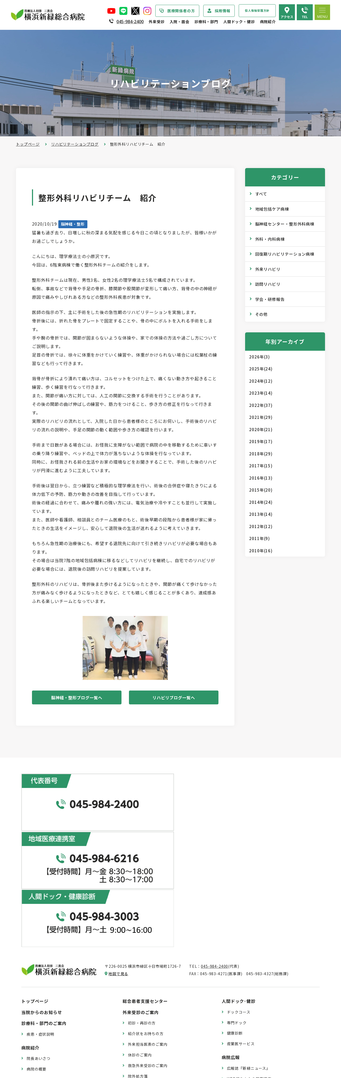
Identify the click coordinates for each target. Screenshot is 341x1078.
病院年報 (34, 1031)
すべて (261, 194)
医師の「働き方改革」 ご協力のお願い (162, 971)
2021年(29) (261, 417)
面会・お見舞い (142, 1037)
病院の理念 (36, 942)
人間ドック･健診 (239, 864)
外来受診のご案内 (141, 875)
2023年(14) (261, 393)
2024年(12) (261, 381)
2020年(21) (261, 429)
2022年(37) (261, 405)
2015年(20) (261, 490)
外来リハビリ (268, 269)
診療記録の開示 (142, 960)
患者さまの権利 (40, 974)
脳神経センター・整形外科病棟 (285, 224)
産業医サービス (241, 906)
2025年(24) (261, 368)
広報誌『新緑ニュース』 (248, 931)
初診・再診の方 (142, 885)
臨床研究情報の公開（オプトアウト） (60, 1052)
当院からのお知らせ (41, 875)
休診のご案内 (140, 917)
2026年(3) (259, 357)
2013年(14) (261, 514)
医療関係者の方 (181, 10)
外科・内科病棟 (270, 239)
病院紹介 (268, 21)
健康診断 (235, 896)
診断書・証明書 (142, 949)
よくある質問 (239, 1008)
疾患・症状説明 (40, 897)
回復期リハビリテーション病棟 (285, 254)
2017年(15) (261, 465)
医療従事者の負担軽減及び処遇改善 (58, 995)
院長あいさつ (38, 921)
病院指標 (34, 1041)
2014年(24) (261, 502)
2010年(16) (261, 550)
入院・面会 (179, 21)
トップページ (28, 144)
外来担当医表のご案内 (147, 907)
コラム (233, 952)
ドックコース (238, 874)
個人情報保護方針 (257, 11)
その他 (261, 314)
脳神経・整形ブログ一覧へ (77, 698)
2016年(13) (261, 478)
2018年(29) (261, 453)
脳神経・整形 (73, 224)
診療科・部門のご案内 (44, 886)
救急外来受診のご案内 (147, 928)
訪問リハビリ (268, 284)
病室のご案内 (140, 1016)
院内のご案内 (239, 987)
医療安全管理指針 (42, 953)
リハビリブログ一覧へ (173, 698)
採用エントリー (241, 1033)
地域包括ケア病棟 (272, 209)
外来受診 (156, 21)
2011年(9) (259, 538)
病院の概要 (36, 931)
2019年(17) (261, 441)
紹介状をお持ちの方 (146, 896)
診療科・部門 (206, 21)
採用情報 (222, 10)
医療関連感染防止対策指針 (50, 963)
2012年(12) (261, 526)
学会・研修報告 (270, 299)
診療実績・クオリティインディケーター (62, 1020)
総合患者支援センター (145, 864)
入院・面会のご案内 (143, 984)
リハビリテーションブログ (75, 144)
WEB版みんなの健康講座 (249, 941)
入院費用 (136, 1027)
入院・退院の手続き (146, 995)
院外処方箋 (138, 939)
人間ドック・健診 (239, 21)
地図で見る (118, 836)
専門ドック (237, 885)
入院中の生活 (140, 1006)
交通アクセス (238, 998)
